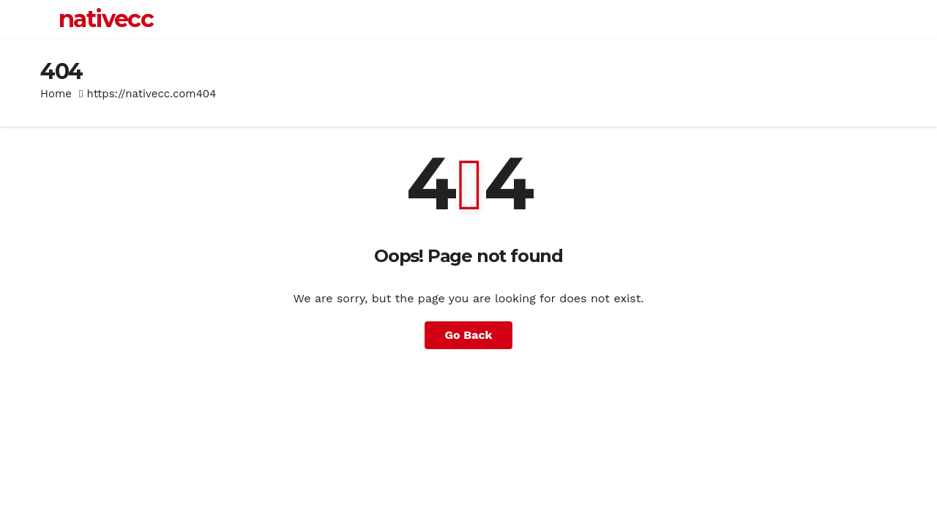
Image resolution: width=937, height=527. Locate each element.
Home (56, 93)
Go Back (469, 335)
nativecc (106, 18)
